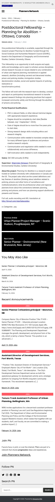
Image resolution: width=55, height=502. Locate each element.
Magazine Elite (37, 499)
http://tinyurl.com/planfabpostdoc (16, 201)
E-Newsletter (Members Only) (36, 3)
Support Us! (7, 6)
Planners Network (29, 11)
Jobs (15, 207)
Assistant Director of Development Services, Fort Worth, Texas (27, 276)
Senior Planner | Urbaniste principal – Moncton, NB (24, 266)
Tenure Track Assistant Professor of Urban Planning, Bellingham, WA (25, 288)
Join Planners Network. (16, 455)
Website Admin (7, 42)
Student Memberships (12, 3)
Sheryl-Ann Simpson (20, 163)
